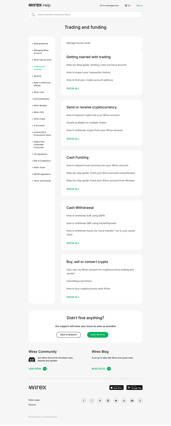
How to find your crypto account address (89, 80)
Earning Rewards (41, 99)
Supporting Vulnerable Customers (39, 145)
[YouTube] (116, 402)
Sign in (139, 5)
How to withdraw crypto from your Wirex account (94, 131)
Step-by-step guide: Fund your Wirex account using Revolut (100, 173)
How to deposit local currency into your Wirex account (97, 166)
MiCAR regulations (42, 174)
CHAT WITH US (97, 336)
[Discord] (132, 402)
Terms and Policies (42, 181)
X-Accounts (39, 126)
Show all (72, 89)
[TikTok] (140, 402)
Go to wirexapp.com (109, 5)
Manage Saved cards (78, 43)
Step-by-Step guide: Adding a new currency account (96, 65)
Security (37, 76)
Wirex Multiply (40, 106)
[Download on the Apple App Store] (116, 388)
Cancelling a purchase (79, 282)
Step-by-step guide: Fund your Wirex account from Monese (100, 181)
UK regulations (40, 154)
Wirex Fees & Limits (42, 60)
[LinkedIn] (124, 402)
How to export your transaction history (88, 72)
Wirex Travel (39, 167)
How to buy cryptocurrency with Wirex (88, 290)
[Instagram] (108, 402)
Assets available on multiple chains (86, 123)
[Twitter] (92, 402)
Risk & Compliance (42, 161)
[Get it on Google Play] (134, 388)
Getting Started (41, 44)
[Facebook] (83, 402)
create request (68, 336)
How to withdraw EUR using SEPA (85, 216)
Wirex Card (39, 92)
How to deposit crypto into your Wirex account (93, 115)
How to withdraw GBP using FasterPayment (91, 224)
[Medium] (100, 402)
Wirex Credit (39, 119)
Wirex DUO (39, 112)
